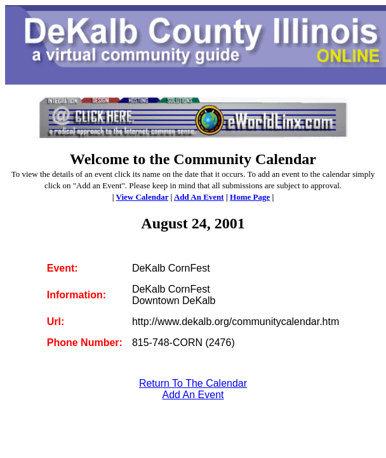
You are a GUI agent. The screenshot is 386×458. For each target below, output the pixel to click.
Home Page (250, 197)
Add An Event (199, 197)
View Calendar (142, 197)
